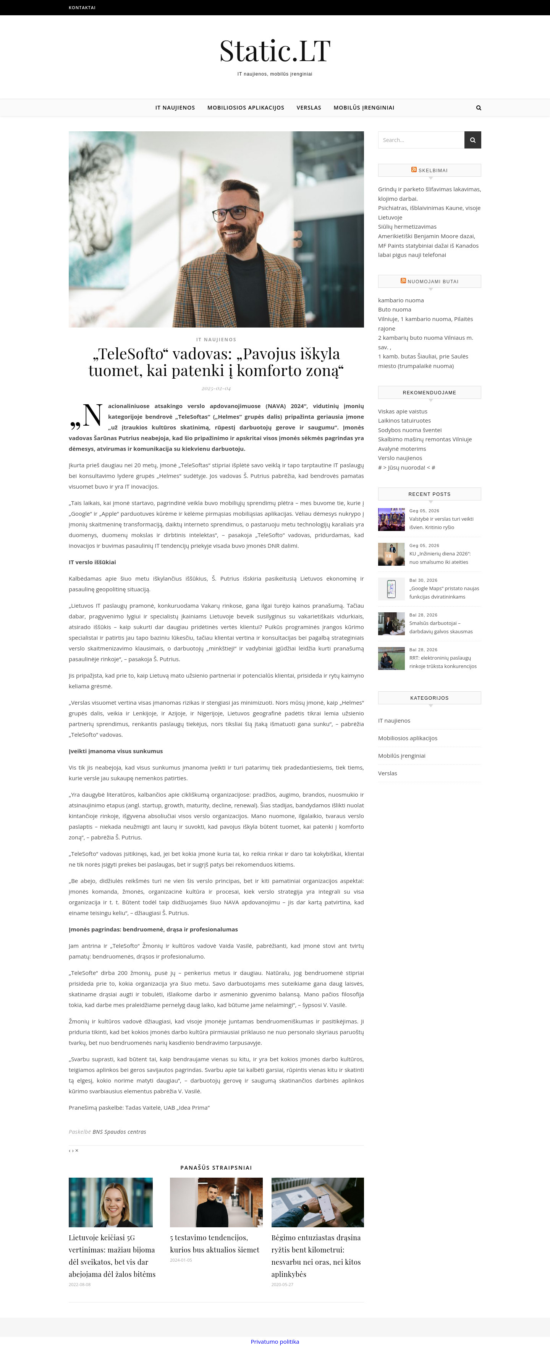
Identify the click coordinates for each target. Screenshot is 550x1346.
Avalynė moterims (402, 448)
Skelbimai (433, 170)
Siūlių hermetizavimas (407, 226)
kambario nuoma (401, 300)
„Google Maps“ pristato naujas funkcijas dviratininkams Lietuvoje (444, 593)
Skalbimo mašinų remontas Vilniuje (425, 439)
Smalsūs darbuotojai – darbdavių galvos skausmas (441, 627)
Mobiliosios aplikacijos (246, 107)
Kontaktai (82, 7)
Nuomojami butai (433, 281)
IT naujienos (175, 107)
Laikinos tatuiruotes (404, 420)
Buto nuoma (394, 309)
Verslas (309, 107)
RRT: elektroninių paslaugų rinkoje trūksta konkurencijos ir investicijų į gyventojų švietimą (443, 662)
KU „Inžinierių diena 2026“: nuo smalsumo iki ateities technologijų (440, 558)
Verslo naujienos (400, 458)
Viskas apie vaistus (402, 411)
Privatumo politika (275, 1341)
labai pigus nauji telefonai (412, 254)
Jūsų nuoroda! (406, 467)
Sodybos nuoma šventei (410, 430)
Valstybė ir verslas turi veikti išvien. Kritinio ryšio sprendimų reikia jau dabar (441, 523)
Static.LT (275, 49)
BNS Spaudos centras (119, 1131)
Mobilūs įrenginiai (364, 107)
